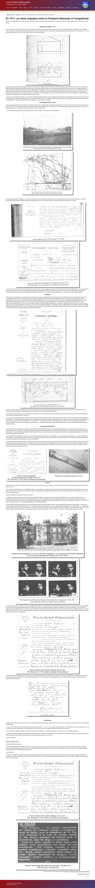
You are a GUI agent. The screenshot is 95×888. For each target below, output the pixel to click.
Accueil (8, 7)
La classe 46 (68, 7)
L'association (75, 7)
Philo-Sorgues (61, 7)
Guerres (48, 7)
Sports (20, 7)
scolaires (54, 7)
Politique (25, 7)
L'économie (42, 7)
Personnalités (14, 7)
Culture (30, 7)
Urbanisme (36, 7)
